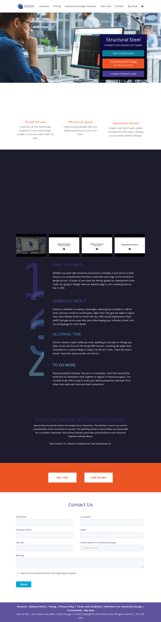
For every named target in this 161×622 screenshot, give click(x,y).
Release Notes (38, 606)
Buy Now (132, 6)
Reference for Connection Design (123, 606)
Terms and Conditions (89, 606)
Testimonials (74, 610)
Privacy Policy (66, 606)
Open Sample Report (123, 53)
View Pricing (98, 477)
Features (44, 6)
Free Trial (105, 6)
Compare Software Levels (123, 73)
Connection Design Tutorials (80, 6)
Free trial (62, 477)
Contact (119, 6)
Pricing (57, 6)
